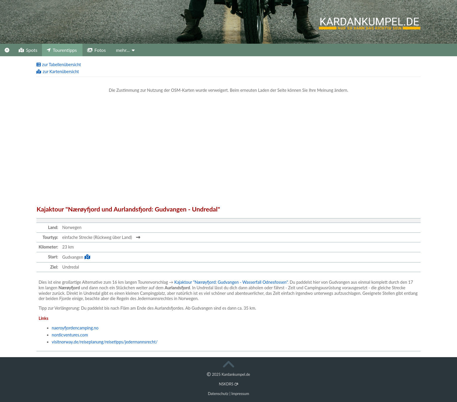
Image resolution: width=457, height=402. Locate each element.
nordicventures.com (70, 334)
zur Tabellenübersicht (58, 64)
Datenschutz (218, 393)
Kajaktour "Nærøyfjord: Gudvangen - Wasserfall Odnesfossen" (231, 282)
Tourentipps (62, 50)
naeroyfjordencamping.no (75, 327)
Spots (28, 50)
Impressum (240, 393)
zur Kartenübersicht (57, 71)
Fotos (96, 50)
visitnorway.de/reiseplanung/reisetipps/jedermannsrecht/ (104, 341)
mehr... (125, 50)
